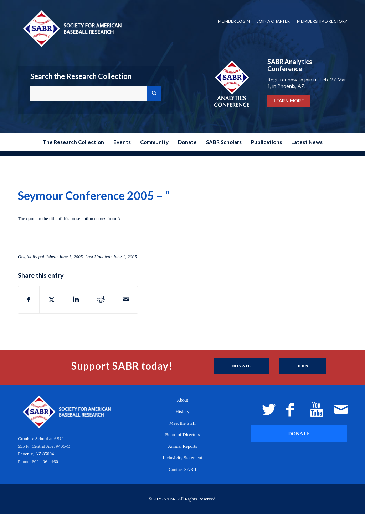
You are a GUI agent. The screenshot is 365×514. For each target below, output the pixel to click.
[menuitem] (233, 21)
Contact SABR (182, 469)
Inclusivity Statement (182, 457)
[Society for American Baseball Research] (71, 28)
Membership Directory (322, 21)
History (182, 411)
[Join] (302, 366)
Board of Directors (182, 434)
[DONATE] (299, 433)
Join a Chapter (273, 21)
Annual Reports (182, 446)
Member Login (234, 21)
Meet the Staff (182, 423)
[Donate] (241, 366)
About (183, 400)
